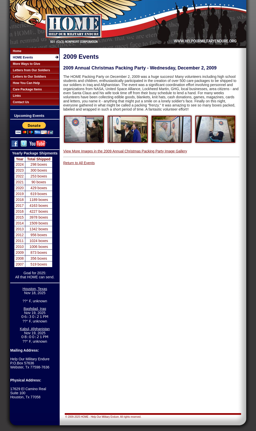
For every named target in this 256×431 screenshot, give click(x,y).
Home (17, 51)
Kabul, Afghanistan (35, 329)
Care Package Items (27, 89)
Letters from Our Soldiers (31, 70)
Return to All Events (79, 163)
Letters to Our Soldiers (29, 76)
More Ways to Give (26, 64)
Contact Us (21, 102)
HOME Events (23, 57)
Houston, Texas (35, 289)
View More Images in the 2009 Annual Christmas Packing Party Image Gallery (125, 151)
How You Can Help (26, 83)
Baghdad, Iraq (35, 309)
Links (17, 96)
